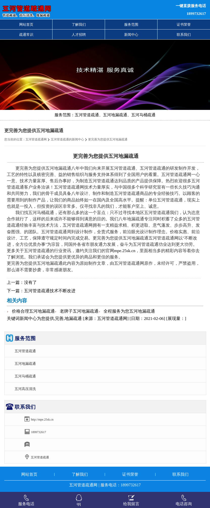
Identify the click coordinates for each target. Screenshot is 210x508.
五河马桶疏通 (25, 376)
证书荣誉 (184, 24)
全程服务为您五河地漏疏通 (129, 311)
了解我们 (79, 24)
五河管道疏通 (25, 351)
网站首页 (26, 24)
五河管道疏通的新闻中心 (67, 139)
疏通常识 (26, 35)
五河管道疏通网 (36, 139)
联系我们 (184, 35)
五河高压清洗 (25, 389)
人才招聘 (79, 35)
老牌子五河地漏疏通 (79, 311)
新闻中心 (131, 35)
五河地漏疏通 (25, 364)
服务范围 (131, 24)
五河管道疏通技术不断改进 (49, 290)
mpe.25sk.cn (125, 250)
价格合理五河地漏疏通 (33, 311)
